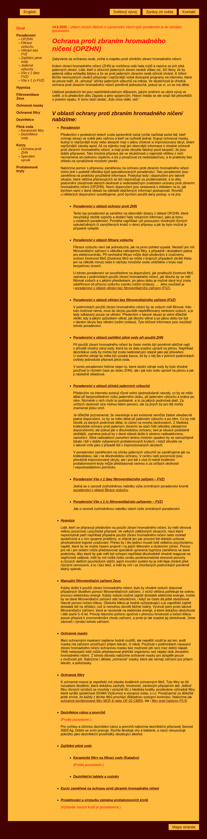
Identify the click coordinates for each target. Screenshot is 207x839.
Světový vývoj (125, 12)
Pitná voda (24, 127)
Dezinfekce (25, 119)
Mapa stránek (183, 827)
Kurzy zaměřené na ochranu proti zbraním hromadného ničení (110, 788)
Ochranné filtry (28, 112)
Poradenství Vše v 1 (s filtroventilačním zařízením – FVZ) (118, 501)
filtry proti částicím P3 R (169, 701)
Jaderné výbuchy (27, 67)
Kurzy (20, 145)
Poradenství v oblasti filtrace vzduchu (103, 240)
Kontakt (188, 12)
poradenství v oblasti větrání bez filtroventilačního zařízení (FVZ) (122, 288)
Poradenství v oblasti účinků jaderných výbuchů (111, 386)
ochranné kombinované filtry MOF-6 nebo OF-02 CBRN (102, 701)
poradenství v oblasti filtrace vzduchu (100, 490)
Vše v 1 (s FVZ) (32, 80)
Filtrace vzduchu (27, 44)
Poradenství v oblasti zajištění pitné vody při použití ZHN (118, 337)
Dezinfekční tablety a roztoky (96, 776)
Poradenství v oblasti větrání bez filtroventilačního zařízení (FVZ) (124, 300)
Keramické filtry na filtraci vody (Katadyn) (106, 758)
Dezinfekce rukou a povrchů (83, 712)
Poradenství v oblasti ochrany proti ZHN (105, 206)
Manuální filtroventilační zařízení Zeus (91, 581)
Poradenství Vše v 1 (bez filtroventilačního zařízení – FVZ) (118, 479)
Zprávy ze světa (159, 12)
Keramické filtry (32, 130)
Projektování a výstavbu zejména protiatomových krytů (104, 800)
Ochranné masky (29, 105)
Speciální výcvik (28, 158)
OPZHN (27, 39)
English (30, 12)
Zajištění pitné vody (76, 746)
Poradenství (25, 35)
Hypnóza (23, 87)
